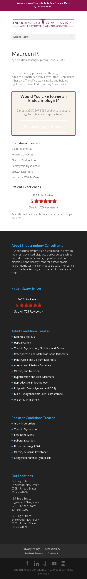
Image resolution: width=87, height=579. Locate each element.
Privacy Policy (31, 549)
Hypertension (22, 377)
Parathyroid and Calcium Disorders (35, 359)
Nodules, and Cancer (52, 348)
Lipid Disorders (45, 377)
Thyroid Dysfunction (23, 160)
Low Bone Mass (24, 435)
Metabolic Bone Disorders (52, 354)
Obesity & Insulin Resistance (31, 452)
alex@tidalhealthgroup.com (31, 60)
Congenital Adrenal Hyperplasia (32, 457)
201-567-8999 (19, 492)
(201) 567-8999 (37, 110)
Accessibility (52, 549)
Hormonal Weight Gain (25, 177)
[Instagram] (63, 563)
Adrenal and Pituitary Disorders (32, 365)
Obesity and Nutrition (27, 371)
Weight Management (26, 399)
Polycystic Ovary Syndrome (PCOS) (35, 388)
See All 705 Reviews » (43, 207)
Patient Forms (34, 553)
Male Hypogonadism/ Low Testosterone (38, 394)
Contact (53, 553)
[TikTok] (45, 563)
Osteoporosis (22, 354)
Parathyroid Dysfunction (26, 166)
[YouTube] (54, 563)
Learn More (63, 3)
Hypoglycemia (22, 342)
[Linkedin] (36, 563)
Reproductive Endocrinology (31, 382)
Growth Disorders (22, 171)
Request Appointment (43, 126)
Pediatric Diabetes (22, 154)
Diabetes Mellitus (21, 148)
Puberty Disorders (25, 440)
